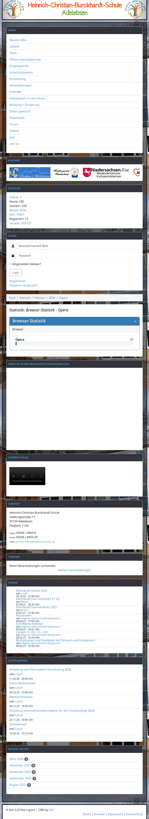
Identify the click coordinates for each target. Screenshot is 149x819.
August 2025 (18, 785)
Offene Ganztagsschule (25, 59)
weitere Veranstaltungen (74, 570)
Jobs (12, 137)
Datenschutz (134, 814)
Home (87, 814)
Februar (39, 298)
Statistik (24, 298)
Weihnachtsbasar (21, 697)
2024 (52, 298)
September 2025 (20, 778)
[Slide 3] (81, 16)
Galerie (14, 131)
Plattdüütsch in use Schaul (27, 98)
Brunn (24, 601)
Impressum (115, 814)
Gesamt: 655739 (20, 223)
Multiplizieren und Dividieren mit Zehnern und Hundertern (55, 640)
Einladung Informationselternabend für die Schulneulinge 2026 (52, 711)
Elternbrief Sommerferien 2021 (37, 607)
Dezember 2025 (20, 765)
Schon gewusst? (20, 111)
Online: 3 (15, 197)
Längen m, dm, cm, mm (32, 632)
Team (13, 53)
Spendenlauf (17, 724)
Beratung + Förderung (24, 105)
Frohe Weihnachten (22, 683)
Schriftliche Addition (29, 624)
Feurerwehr (24, 615)
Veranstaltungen (20, 85)
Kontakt (99, 814)
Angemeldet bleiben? (25, 264)
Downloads (16, 118)
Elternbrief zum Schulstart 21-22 (37, 599)
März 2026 (16, 759)
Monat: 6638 (17, 210)
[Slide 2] (74, 16)
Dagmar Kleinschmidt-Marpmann (41, 618)
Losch (24, 593)
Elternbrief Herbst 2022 (31, 591)
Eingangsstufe (19, 66)
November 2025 (20, 772)
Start (12, 298)
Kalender (15, 92)
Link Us (14, 144)
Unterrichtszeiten (21, 72)
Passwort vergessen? (23, 285)
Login (15, 273)
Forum (13, 124)
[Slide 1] (68, 16)
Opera (63, 298)
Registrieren (17, 281)
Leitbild (14, 46)
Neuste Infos (18, 40)
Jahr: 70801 (16, 215)
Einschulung (17, 79)
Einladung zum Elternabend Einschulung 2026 (40, 669)
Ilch (51, 810)
